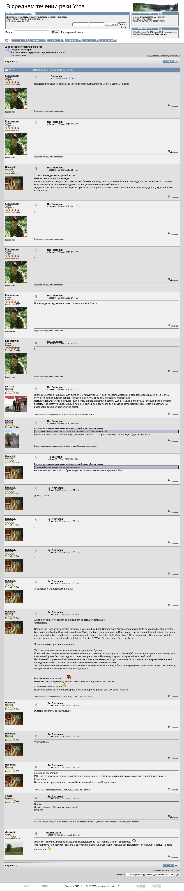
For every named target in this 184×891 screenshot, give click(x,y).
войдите (43, 17)
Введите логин (159, 21)
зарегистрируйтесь (59, 17)
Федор (9, 420)
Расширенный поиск (72, 32)
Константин (12, 75)
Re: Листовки (55, 121)
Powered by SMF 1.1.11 (74, 886)
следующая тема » (172, 56)
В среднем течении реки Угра (25, 46)
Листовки (20, 55)
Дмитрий (10, 832)
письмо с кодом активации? (31, 19)
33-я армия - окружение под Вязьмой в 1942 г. (39, 52)
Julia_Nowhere (161, 34)
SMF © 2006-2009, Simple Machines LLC (102, 886)
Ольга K (10, 386)
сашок (8, 795)
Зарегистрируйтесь (141, 21)
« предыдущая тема (155, 56)
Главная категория (21, 49)
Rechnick (10, 167)
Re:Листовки (53, 832)
